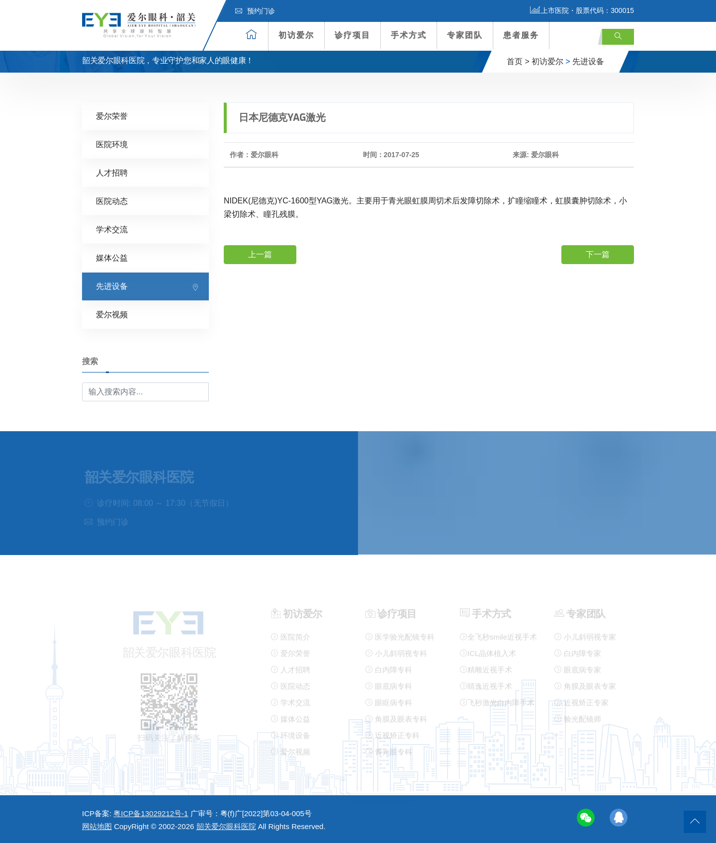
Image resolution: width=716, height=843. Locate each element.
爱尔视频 (112, 314)
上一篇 (260, 253)
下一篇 (598, 253)
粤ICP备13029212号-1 (150, 813)
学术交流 (112, 229)
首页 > (518, 61)
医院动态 (112, 200)
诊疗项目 (352, 35)
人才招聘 (112, 172)
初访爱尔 (296, 35)
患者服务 (521, 35)
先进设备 (588, 61)
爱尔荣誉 (112, 115)
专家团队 (465, 35)
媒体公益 (112, 257)
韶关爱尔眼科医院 (226, 826)
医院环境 (112, 144)
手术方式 (409, 35)
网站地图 (97, 826)
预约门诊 (255, 11)
